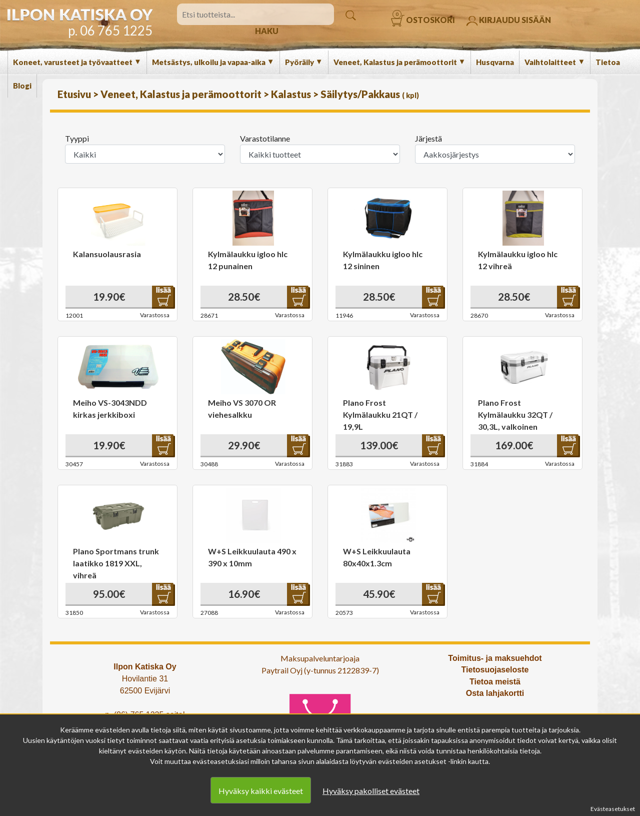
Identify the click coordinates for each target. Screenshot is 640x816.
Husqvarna (495, 62)
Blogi (22, 85)
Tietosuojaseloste (495, 669)
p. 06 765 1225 (110, 31)
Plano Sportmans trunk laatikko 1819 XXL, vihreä (116, 563)
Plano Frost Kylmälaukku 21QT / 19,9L (380, 414)
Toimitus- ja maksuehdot (495, 658)
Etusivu (75, 94)
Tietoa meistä (495, 681)
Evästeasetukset (612, 808)
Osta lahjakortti (495, 693)
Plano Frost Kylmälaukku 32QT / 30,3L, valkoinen (515, 414)
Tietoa (608, 62)
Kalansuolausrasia (107, 254)
